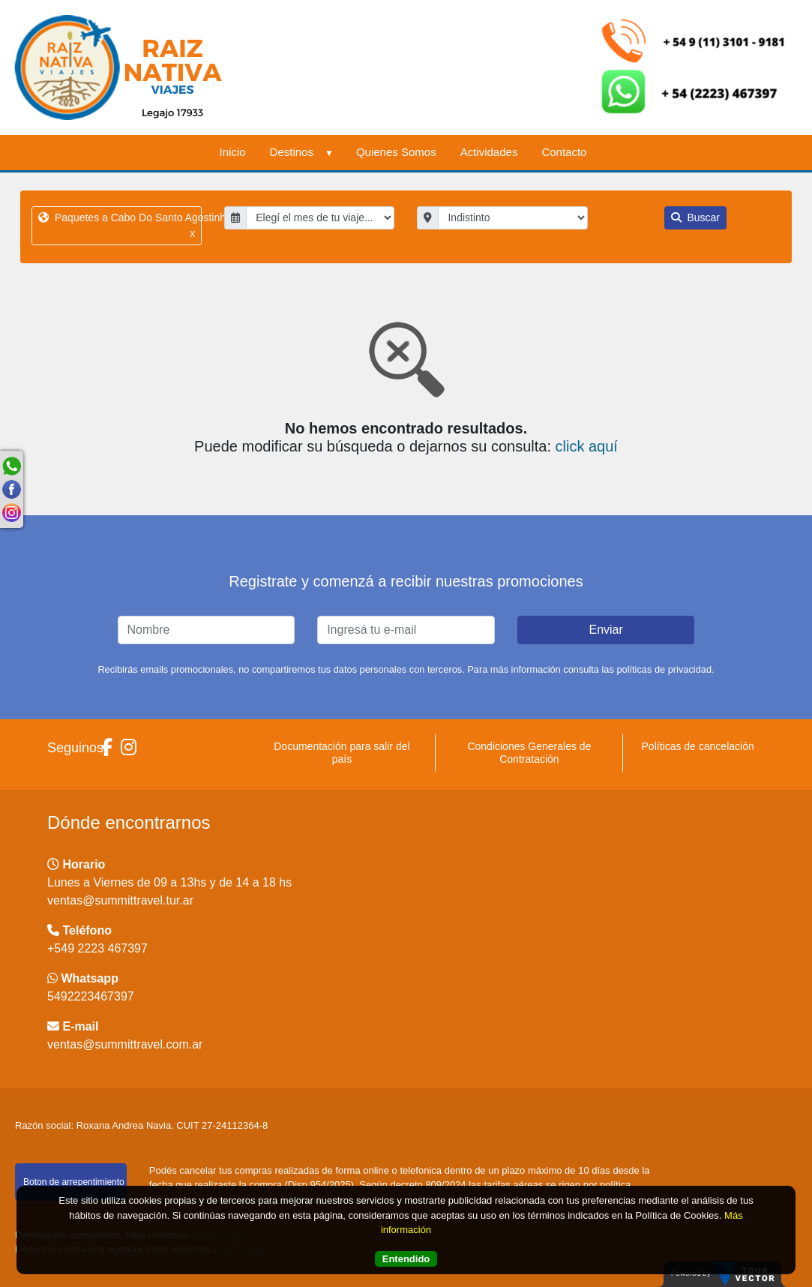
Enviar (605, 629)
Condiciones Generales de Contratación (529, 752)
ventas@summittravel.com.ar (124, 1044)
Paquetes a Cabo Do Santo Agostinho (120, 227)
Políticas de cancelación (698, 746)
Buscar (695, 218)
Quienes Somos (396, 152)
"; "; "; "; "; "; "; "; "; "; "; (512, 218)
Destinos (301, 152)
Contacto (563, 152)
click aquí (587, 446)
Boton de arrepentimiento (73, 1182)
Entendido (406, 1258)
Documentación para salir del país (341, 752)
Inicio (233, 152)
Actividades (489, 152)
